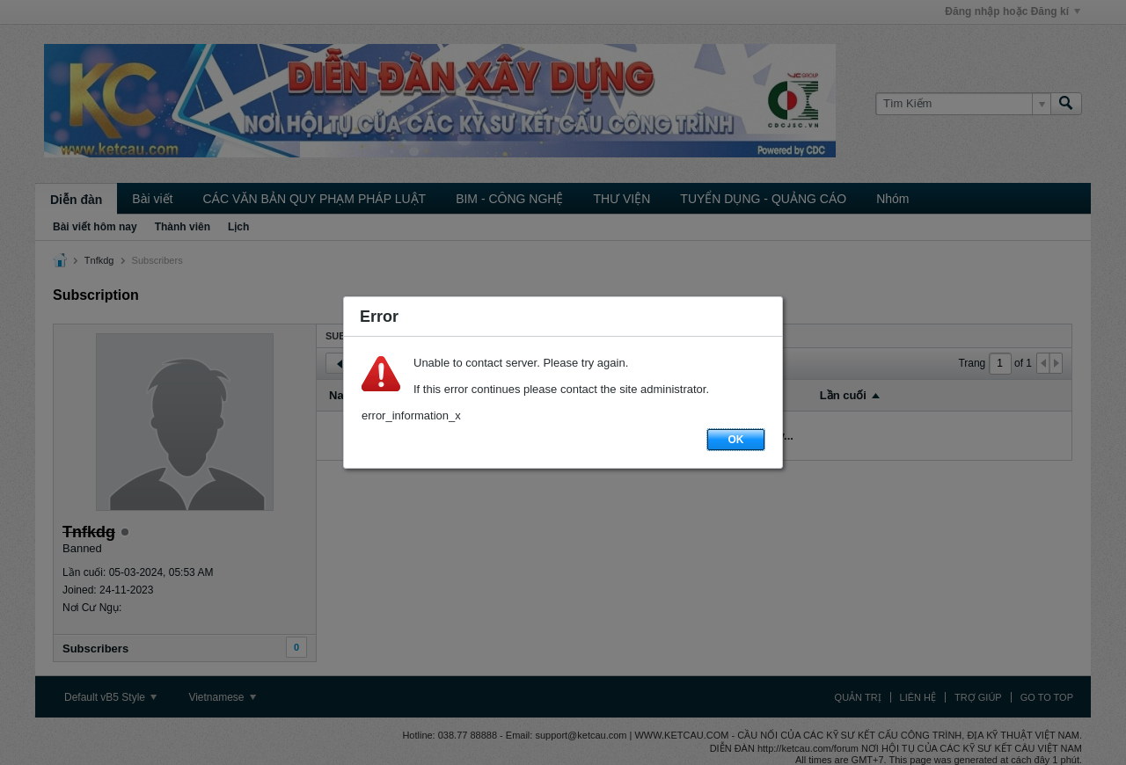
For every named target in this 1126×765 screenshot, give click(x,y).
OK (736, 440)
